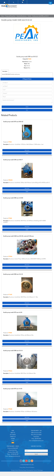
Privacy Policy (22, 467)
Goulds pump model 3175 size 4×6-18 (12, 312)
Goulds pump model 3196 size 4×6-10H (13, 198)
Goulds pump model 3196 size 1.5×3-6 (12, 350)
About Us (13, 432)
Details (27, 153)
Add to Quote (27, 150)
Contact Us (13, 436)
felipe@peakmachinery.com (14, 456)
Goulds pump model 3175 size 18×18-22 (13, 121)
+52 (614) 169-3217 (14, 454)
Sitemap (13, 438)
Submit (27, 106)
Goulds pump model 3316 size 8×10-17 (13, 159)
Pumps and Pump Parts (10, 16)
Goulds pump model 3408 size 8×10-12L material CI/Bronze (18, 236)
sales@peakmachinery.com (38, 440)
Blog (13, 440)
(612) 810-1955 (38, 438)
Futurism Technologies (38, 470)
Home (2, 16)
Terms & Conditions (30, 467)
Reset (27, 110)
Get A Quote (13, 434)
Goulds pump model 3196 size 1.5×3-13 (13, 274)
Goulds (29, 16)
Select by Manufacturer (22, 16)
